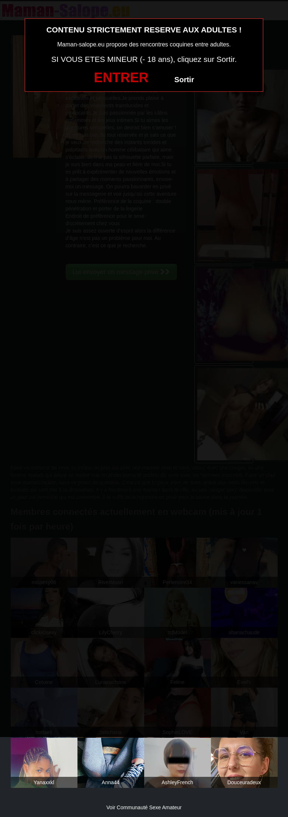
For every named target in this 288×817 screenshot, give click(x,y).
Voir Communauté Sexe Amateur (144, 807)
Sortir (184, 80)
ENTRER (121, 77)
